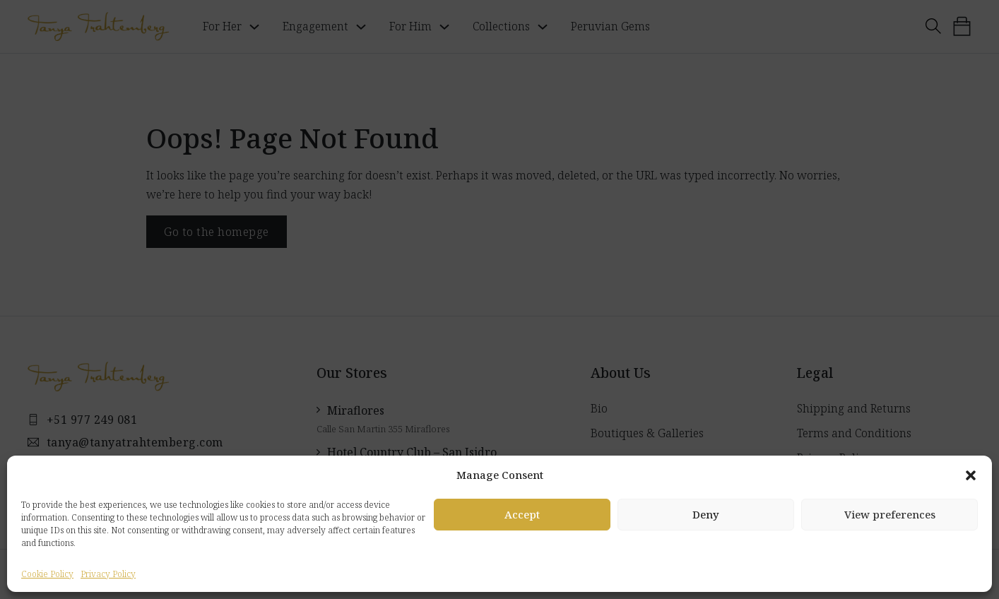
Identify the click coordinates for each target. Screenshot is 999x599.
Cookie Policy (47, 574)
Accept (522, 514)
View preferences (889, 514)
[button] (971, 475)
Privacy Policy (108, 574)
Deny (705, 514)
